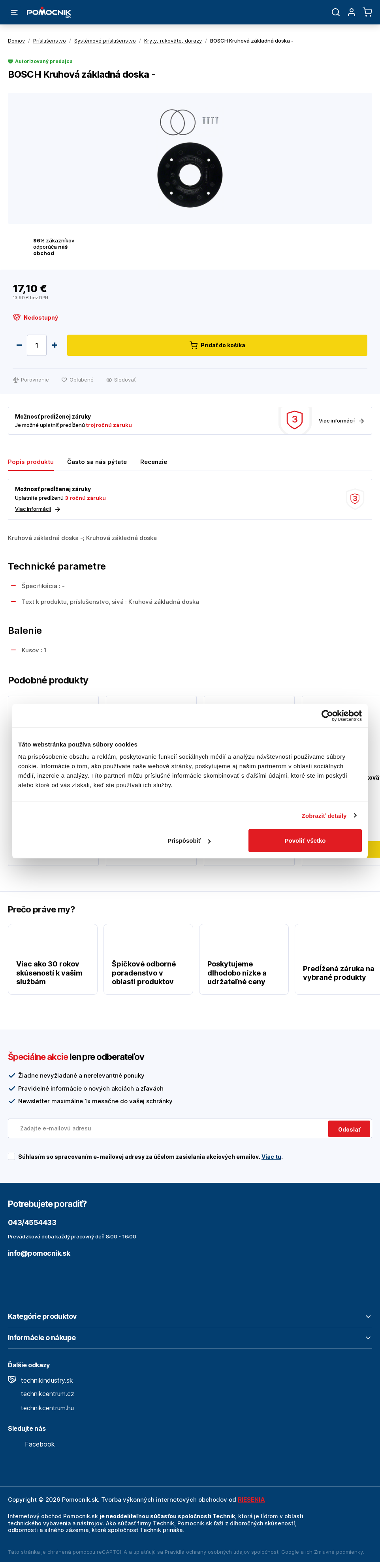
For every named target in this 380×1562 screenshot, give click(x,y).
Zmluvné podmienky (338, 1552)
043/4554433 (32, 1222)
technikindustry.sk (40, 1380)
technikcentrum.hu (41, 1408)
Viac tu (271, 1156)
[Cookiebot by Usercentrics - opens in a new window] (327, 715)
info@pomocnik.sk (39, 1253)
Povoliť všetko (305, 840)
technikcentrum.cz (41, 1394)
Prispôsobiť (189, 840)
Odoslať (349, 1129)
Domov (16, 40)
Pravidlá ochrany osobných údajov (207, 1552)
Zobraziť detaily (324, 815)
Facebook (31, 1444)
